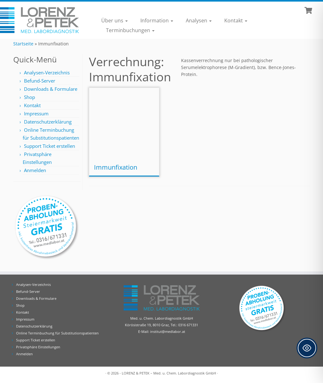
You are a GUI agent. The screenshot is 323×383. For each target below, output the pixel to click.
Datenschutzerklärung (48, 122)
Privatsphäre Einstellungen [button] (38, 347)
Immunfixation (115, 167)
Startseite (23, 44)
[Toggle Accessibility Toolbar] (307, 348)
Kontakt (235, 20)
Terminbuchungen (130, 30)
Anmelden (35, 170)
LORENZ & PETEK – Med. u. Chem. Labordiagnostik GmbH (169, 373)
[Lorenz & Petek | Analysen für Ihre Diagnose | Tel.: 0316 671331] (38, 20)
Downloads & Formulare (50, 89)
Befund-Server (39, 81)
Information (156, 20)
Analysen (199, 20)
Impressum (36, 113)
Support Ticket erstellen (49, 146)
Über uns (114, 20)
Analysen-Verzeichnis (47, 72)
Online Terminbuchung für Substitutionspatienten (57, 333)
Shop (29, 97)
